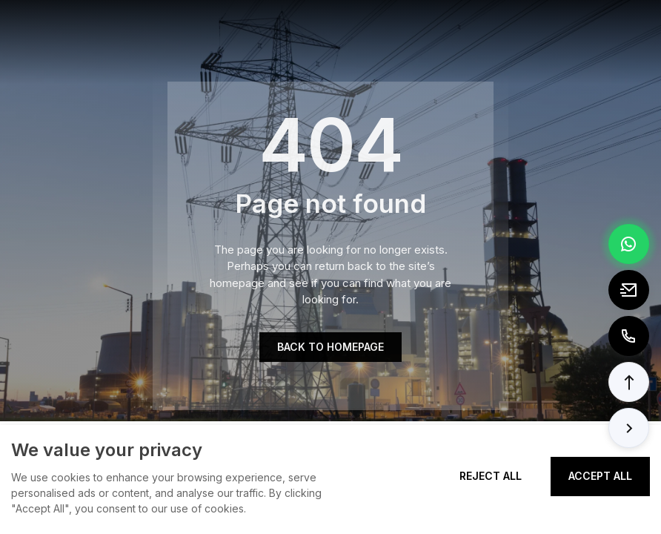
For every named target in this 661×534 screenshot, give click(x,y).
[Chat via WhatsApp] (628, 244)
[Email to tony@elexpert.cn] (628, 290)
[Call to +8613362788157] (628, 336)
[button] (628, 382)
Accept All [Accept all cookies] (600, 475)
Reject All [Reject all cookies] (490, 475)
